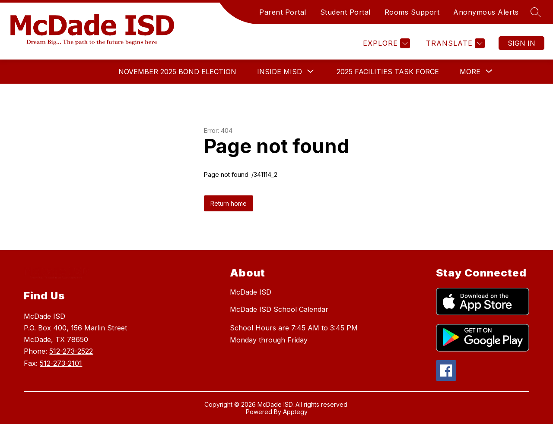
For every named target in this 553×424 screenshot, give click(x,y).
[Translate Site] (454, 43)
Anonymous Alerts (485, 12)
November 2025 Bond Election (177, 71)
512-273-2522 (71, 351)
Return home (228, 203)
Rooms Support (412, 12)
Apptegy (295, 411)
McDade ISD (250, 292)
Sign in (521, 43)
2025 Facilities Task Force (388, 71)
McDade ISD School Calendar (279, 309)
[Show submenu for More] (470, 71)
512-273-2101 (61, 363)
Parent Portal (282, 12)
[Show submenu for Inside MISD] (279, 71)
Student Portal (345, 12)
